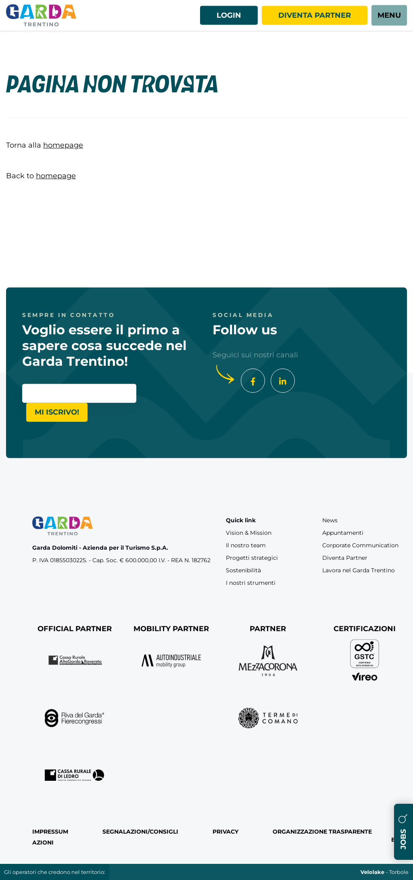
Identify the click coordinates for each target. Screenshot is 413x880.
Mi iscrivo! (57, 411)
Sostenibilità (243, 570)
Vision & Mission (248, 532)
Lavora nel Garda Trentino (358, 570)
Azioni (43, 842)
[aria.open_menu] (389, 15)
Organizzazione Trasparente (322, 831)
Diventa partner (314, 15)
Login (229, 15)
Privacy (225, 831)
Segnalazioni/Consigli (140, 831)
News (330, 520)
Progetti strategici (252, 557)
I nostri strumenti (250, 582)
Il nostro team (246, 545)
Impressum (50, 831)
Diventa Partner (344, 557)
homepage (63, 145)
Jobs (403, 831)
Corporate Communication (360, 545)
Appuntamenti (342, 532)
